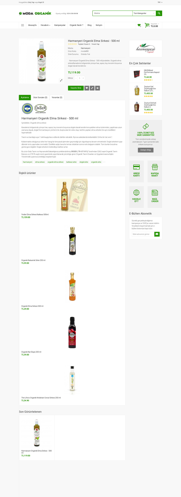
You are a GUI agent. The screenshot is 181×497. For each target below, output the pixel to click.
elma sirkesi (40, 162)
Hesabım (45, 25)
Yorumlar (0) (57, 97)
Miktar (70, 78)
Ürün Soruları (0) (40, 97)
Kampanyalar (59, 25)
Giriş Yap (31, 2)
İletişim (99, 25)
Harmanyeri (85, 48)
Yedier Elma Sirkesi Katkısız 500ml (35, 214)
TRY (160, 2)
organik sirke (96, 162)
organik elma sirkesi (55, 162)
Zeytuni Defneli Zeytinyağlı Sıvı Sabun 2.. (150, 105)
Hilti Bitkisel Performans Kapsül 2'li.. (151, 72)
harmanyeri (27, 162)
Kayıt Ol (41, 2)
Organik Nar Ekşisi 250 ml (31, 352)
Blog (89, 25)
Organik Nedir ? (76, 25)
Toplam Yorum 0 (84, 44)
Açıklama (25, 97)
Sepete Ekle (76, 88)
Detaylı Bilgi (145, 150)
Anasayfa (32, 25)
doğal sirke (84, 162)
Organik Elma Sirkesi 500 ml (32, 306)
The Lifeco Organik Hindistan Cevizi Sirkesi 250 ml (41, 398)
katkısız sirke (71, 162)
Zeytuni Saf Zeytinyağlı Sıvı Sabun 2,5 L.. (150, 89)
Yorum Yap (95, 44)
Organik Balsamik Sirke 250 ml (33, 260)
